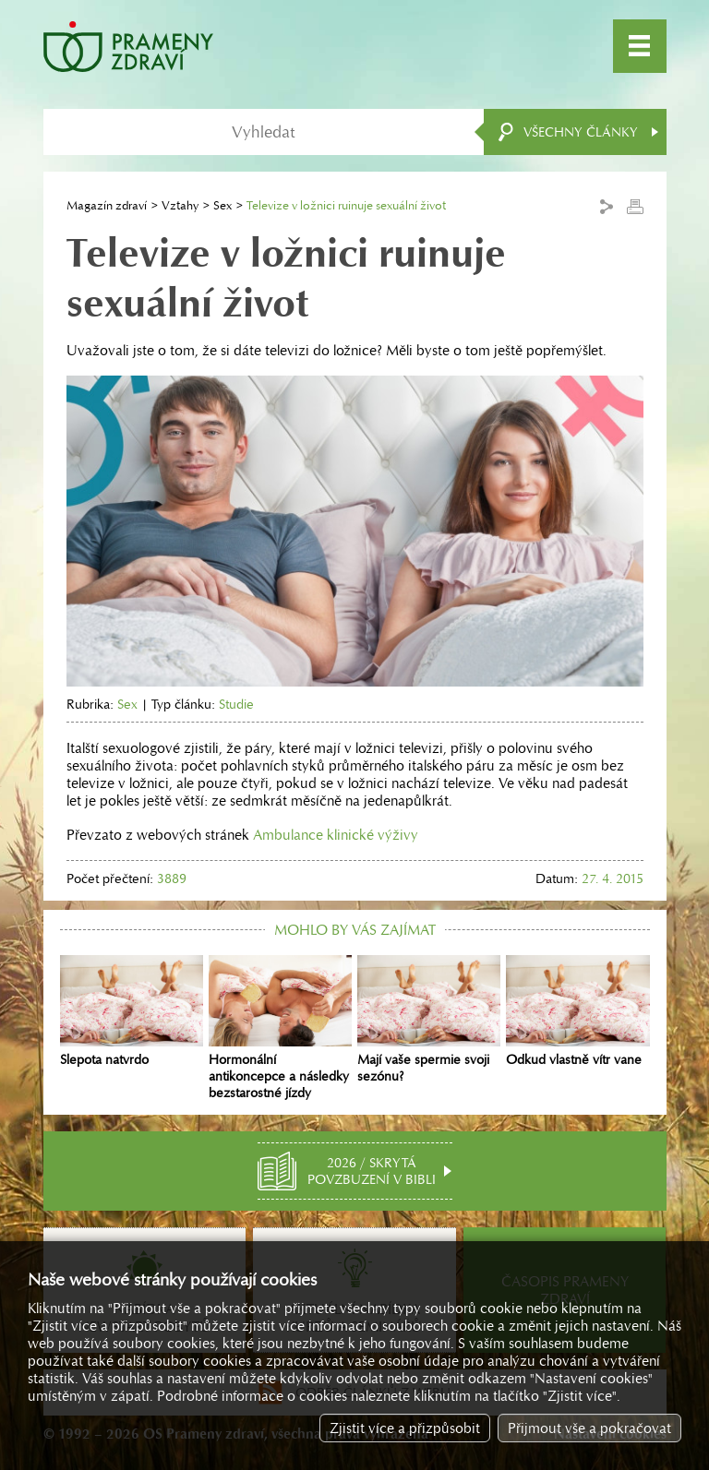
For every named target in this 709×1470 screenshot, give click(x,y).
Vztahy (180, 205)
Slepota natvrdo (131, 1011)
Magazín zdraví (106, 205)
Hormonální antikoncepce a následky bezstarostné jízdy (280, 1028)
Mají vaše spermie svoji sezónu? (428, 1019)
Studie (236, 704)
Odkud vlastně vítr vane (577, 1011)
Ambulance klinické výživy (335, 834)
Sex (222, 205)
